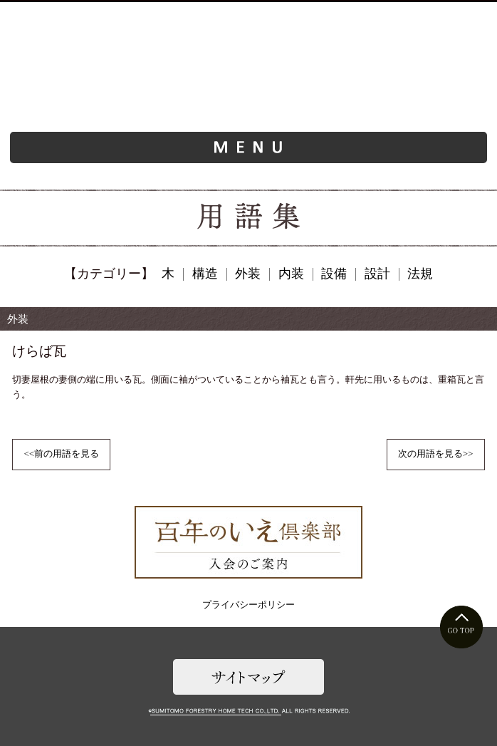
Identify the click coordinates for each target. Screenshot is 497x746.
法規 (420, 273)
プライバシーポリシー (248, 605)
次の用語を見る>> (435, 454)
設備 (334, 273)
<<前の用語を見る (60, 454)
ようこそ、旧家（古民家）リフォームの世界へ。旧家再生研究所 (249, 80)
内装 (291, 273)
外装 (248, 273)
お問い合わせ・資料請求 (345, 16)
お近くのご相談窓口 (151, 16)
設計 (377, 273)
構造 (205, 273)
